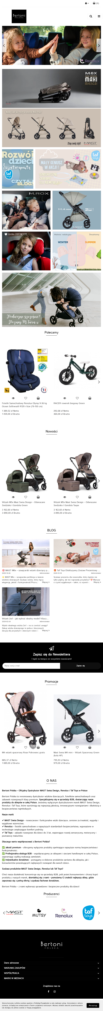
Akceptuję (93, 1005)
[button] (96, 3)
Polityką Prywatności (41, 1003)
